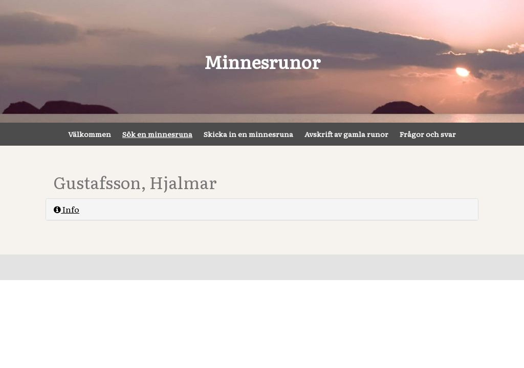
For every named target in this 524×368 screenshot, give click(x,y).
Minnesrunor (262, 61)
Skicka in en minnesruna (248, 134)
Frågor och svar (428, 134)
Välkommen (89, 134)
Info (66, 209)
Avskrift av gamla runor (346, 134)
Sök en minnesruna (157, 134)
